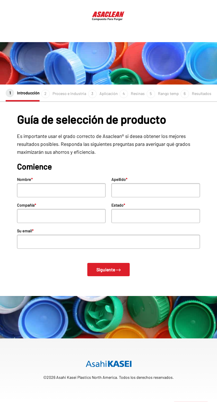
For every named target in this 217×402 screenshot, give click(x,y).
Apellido (119, 179)
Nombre (25, 179)
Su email (25, 231)
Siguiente (109, 269)
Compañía (26, 205)
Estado (118, 205)
